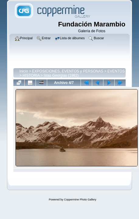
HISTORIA (31, 75)
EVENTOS (116, 71)
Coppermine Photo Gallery (80, 199)
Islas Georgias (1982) (61, 75)
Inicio (23, 71)
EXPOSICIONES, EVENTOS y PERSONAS (67, 71)
